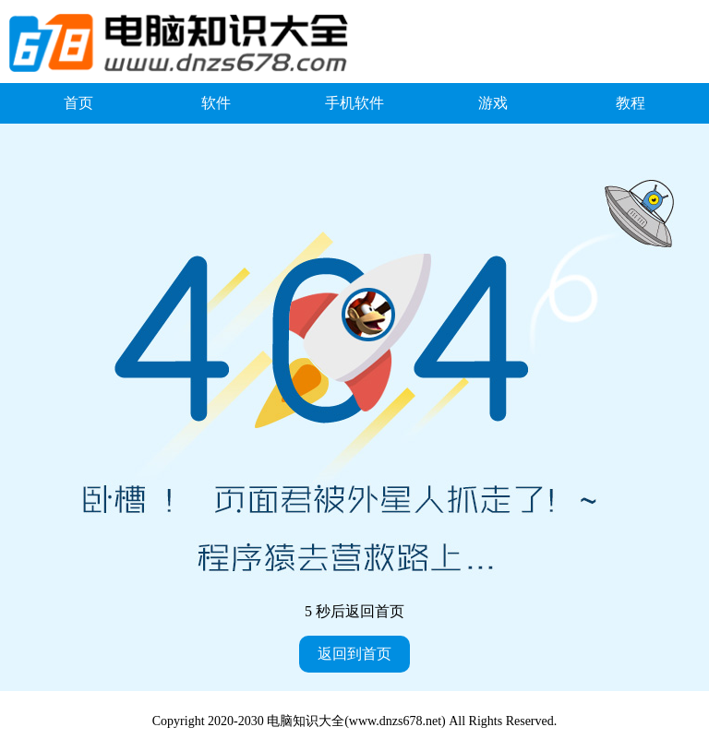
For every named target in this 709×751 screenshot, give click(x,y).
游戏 (493, 103)
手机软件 (354, 103)
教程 (630, 103)
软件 (216, 103)
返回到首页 (354, 654)
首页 (78, 103)
